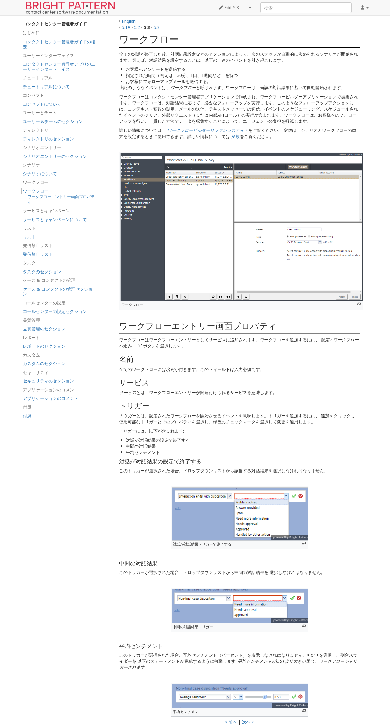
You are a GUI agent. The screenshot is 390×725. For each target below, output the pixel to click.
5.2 (137, 27)
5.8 (157, 27)
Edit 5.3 (229, 7)
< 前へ (231, 722)
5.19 (126, 27)
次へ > (248, 722)
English (129, 21)
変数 (235, 136)
